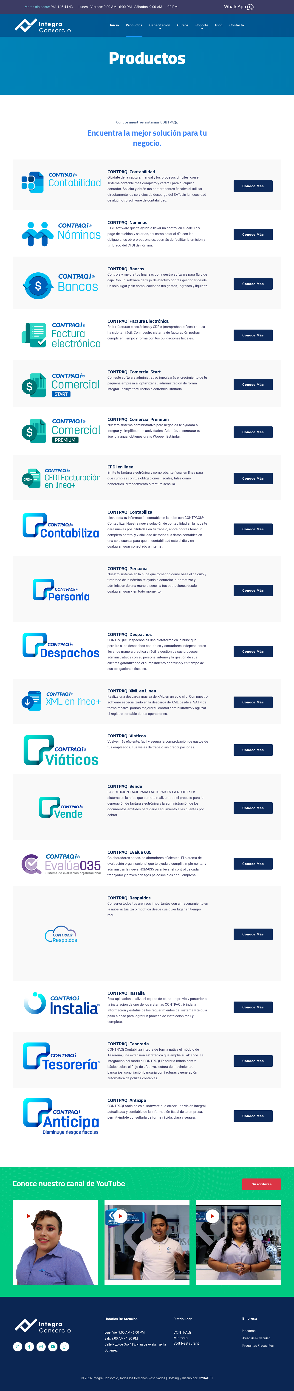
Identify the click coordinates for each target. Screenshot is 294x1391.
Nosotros (249, 1331)
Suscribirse (262, 1184)
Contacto (236, 25)
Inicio (114, 25)
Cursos (183, 25)
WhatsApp (239, 6)
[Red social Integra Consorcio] (18, 1347)
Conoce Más (253, 186)
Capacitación (159, 25)
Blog (219, 25)
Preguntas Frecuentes (258, 1345)
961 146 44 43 (62, 6)
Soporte (201, 25)
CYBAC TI (206, 1378)
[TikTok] (64, 1347)
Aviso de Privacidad (256, 1338)
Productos (134, 25)
